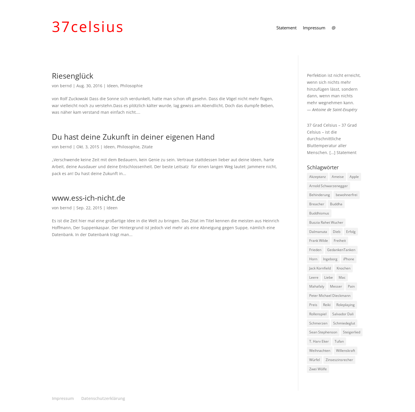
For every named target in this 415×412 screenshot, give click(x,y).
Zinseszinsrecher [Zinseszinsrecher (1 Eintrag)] (339, 359)
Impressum (314, 28)
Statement (286, 28)
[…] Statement (342, 152)
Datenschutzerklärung (103, 398)
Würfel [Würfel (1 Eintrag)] (314, 359)
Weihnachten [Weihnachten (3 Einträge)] (319, 350)
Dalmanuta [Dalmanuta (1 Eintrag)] (318, 231)
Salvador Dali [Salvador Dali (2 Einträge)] (343, 314)
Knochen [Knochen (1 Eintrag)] (343, 268)
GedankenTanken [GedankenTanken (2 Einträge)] (341, 249)
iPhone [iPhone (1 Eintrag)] (348, 259)
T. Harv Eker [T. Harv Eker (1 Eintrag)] (319, 341)
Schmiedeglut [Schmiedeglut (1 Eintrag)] (344, 323)
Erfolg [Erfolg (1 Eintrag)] (351, 231)
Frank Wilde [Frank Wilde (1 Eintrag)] (318, 240)
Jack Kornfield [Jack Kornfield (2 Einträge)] (320, 268)
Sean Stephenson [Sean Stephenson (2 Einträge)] (323, 332)
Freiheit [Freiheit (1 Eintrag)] (340, 240)
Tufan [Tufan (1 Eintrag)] (339, 341)
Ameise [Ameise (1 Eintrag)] (338, 176)
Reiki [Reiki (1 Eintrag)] (327, 304)
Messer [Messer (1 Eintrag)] (336, 286)
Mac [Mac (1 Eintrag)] (342, 277)
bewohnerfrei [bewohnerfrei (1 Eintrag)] (346, 194)
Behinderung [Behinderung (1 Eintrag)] (319, 194)
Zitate (147, 146)
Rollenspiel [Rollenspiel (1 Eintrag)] (318, 314)
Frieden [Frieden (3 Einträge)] (315, 249)
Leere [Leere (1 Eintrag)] (313, 277)
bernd (66, 85)
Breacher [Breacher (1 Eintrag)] (316, 204)
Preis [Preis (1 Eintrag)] (313, 304)
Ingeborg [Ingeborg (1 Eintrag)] (330, 259)
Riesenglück (72, 76)
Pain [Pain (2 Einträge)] (351, 286)
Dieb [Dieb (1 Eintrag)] (336, 231)
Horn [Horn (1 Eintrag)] (313, 259)
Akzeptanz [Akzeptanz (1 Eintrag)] (317, 176)
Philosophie (131, 85)
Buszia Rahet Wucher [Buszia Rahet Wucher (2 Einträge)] (326, 222)
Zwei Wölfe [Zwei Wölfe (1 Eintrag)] (318, 369)
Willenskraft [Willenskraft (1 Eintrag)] (345, 350)
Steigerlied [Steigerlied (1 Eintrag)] (351, 332)
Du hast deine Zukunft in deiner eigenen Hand (133, 137)
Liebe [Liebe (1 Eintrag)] (328, 277)
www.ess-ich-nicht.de (88, 198)
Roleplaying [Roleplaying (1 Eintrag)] (345, 304)
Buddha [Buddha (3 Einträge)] (336, 204)
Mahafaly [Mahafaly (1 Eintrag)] (316, 286)
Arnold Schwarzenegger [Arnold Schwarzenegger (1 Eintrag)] (328, 185)
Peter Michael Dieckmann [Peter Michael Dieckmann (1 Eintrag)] (329, 295)
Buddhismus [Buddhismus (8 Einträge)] (319, 213)
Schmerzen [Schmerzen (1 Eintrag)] (318, 323)
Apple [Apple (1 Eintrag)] (354, 176)
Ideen (112, 85)
